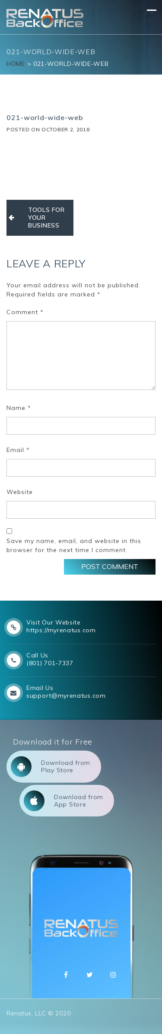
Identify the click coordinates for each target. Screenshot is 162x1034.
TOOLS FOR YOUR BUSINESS (46, 217)
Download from (50, 766)
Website (19, 492)
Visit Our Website (53, 622)
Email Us (40, 688)
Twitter (89, 974)
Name (18, 408)
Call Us (37, 655)
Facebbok (66, 974)
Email (18, 450)
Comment (25, 312)
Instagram (113, 974)
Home (15, 64)
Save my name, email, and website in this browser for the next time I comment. (73, 545)
